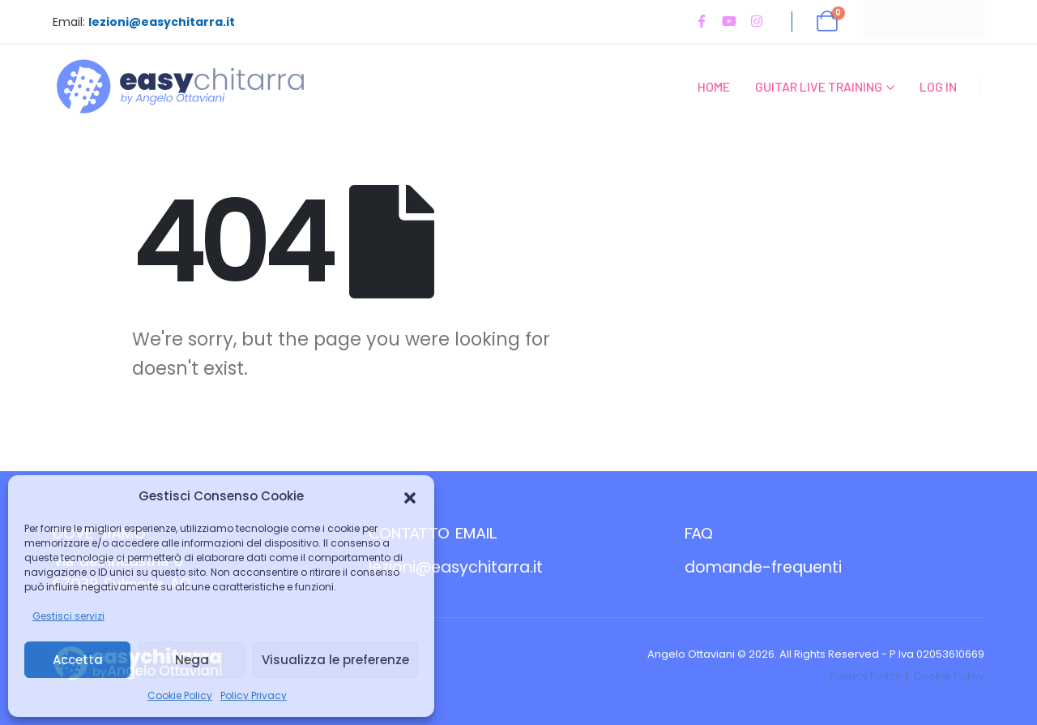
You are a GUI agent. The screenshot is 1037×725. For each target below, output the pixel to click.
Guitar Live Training (818, 86)
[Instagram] (756, 21)
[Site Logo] (180, 86)
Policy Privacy (253, 695)
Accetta (78, 659)
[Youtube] (729, 21)
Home (714, 86)
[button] (410, 496)
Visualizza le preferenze (335, 659)
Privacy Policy (865, 676)
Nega (192, 659)
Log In (938, 86)
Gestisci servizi (68, 616)
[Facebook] (701, 21)
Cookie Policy (179, 695)
